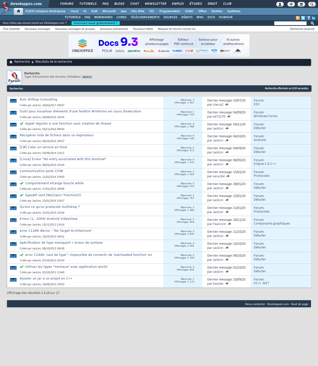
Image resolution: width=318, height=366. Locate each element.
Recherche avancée (302, 28)
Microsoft (109, 11)
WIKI (200, 17)
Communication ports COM (41, 171)
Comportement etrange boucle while (54, 183)
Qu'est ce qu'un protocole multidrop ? (50, 207)
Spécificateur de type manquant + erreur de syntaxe (61, 243)
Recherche (22, 62)
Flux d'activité (11, 28)
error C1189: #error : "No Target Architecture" (56, 231)
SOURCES (170, 17)
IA (84, 11)
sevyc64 (219, 177)
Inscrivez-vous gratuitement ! (95, 23)
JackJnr (36, 105)
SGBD (189, 11)
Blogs (119, 4)
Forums (66, 4)
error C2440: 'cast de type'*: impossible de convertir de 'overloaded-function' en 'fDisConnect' (86, 257)
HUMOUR (226, 17)
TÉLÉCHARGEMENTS (144, 17)
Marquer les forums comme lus (177, 28)
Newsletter (155, 4)
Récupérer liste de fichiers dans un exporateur (57, 135)
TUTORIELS (72, 17)
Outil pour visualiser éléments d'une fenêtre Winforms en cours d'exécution (80, 111)
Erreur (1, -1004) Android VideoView (49, 219)
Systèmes (233, 11)
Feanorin (219, 224)
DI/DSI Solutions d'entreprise (45, 11)
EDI (151, 11)
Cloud (74, 11)
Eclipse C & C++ (265, 164)
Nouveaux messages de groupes (75, 28)
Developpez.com (278, 304)
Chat (134, 4)
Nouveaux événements (114, 28)
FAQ (105, 4)
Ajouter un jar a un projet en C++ (46, 278)
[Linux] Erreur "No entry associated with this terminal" (63, 159)
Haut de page (299, 304)
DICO (211, 17)
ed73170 (219, 117)
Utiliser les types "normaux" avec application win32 (66, 267)
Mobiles (216, 11)
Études (195, 4)
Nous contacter (255, 304)
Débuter (260, 128)
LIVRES (121, 17)
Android (260, 140)
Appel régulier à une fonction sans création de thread (68, 124)
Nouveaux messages (37, 28)
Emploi (177, 4)
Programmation (169, 11)
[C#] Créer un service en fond (43, 147)
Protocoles (262, 176)
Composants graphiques (272, 224)
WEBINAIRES (103, 17)
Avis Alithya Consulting (38, 99)
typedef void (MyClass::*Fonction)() (53, 195)
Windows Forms (266, 116)
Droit (212, 4)
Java (123, 11)
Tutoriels (88, 4)
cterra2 (218, 105)
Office (202, 11)
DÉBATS (187, 17)
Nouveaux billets (143, 28)
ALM (94, 11)
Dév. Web (137, 11)
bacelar (218, 284)
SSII (257, 104)
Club (226, 4)
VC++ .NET (261, 283)
